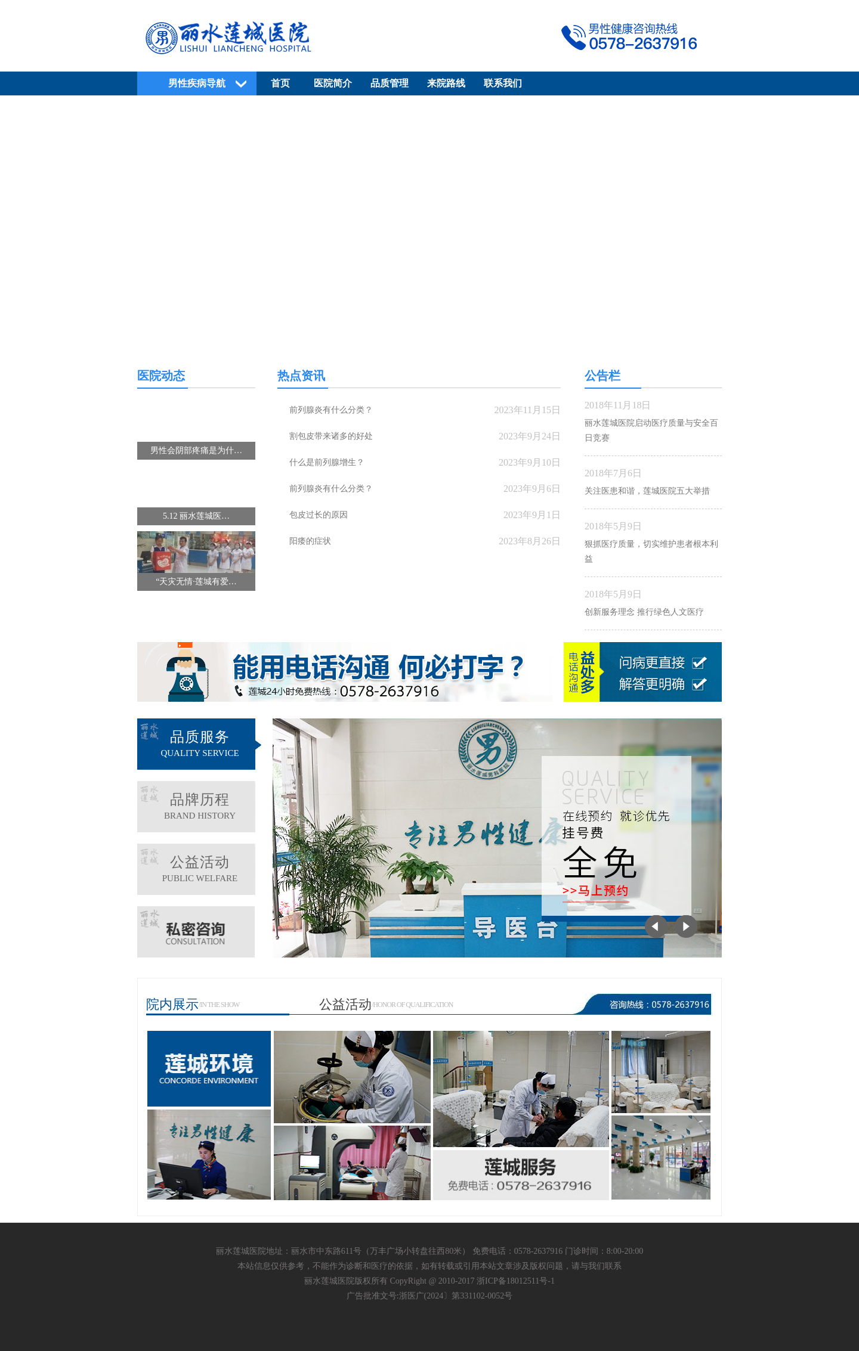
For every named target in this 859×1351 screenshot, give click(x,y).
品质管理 (389, 83)
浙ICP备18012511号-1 (516, 1280)
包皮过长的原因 (318, 514)
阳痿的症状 (310, 541)
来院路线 (446, 83)
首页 (280, 83)
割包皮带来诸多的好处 (331, 436)
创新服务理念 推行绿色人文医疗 (644, 612)
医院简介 (333, 83)
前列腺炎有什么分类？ (331, 409)
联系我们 (503, 83)
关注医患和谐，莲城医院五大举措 (647, 491)
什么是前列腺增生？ (326, 462)
